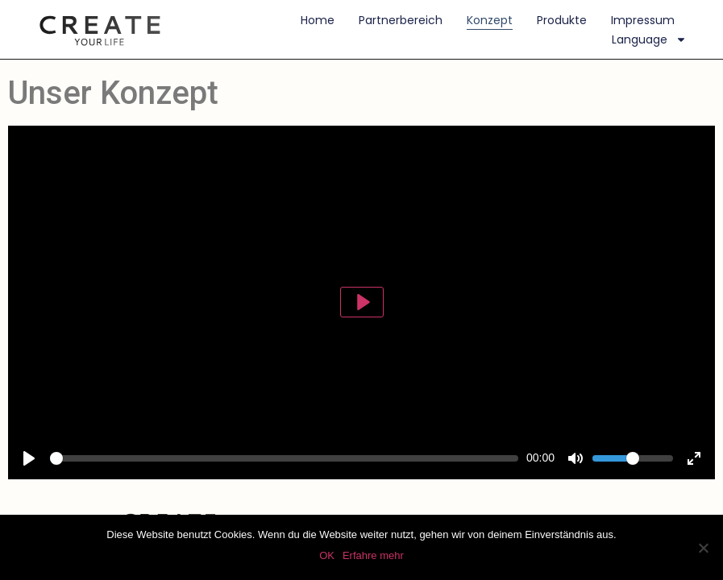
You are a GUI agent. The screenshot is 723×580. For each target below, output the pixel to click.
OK (326, 555)
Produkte (562, 20)
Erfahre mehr (373, 555)
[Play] (362, 302)
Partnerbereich (401, 20)
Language (649, 39)
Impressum (643, 20)
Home (317, 20)
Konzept (490, 20)
